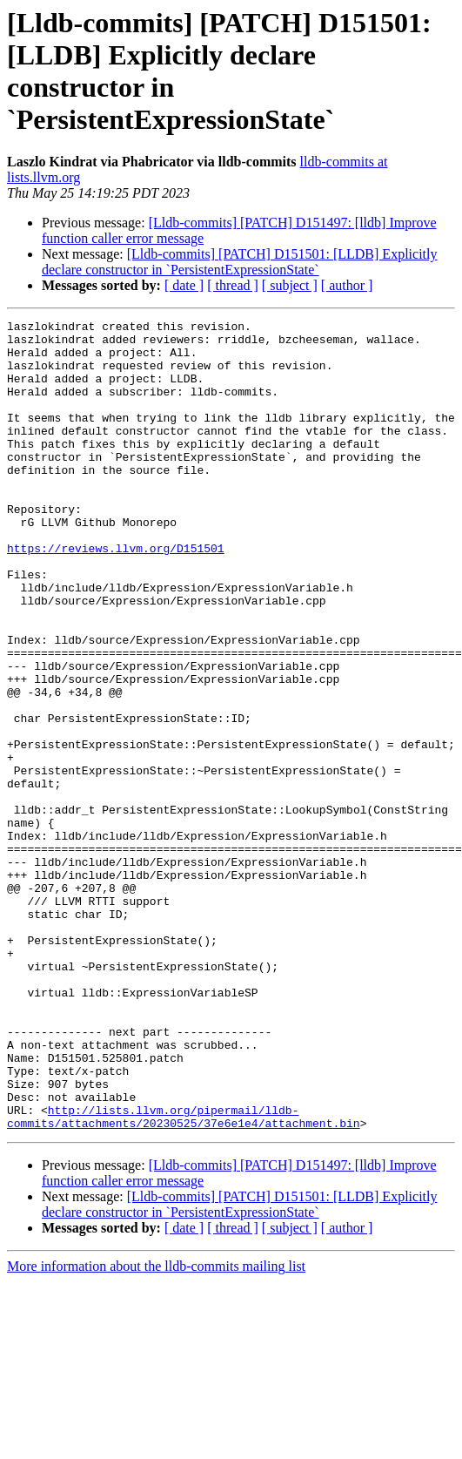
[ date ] (184, 285)
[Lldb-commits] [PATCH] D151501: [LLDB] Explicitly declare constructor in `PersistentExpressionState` (239, 262)
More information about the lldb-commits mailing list (156, 1428)
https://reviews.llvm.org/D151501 (115, 595)
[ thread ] (232, 285)
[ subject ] (290, 285)
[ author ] (347, 285)
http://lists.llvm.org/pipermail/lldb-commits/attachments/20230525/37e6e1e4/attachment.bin (183, 1277)
